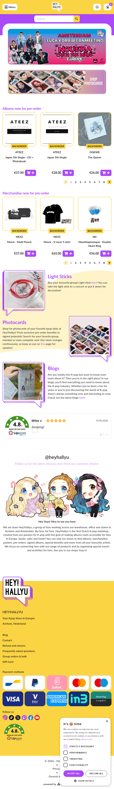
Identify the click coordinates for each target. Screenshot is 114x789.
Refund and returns (14, 645)
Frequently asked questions (19, 650)
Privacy (57, 768)
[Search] (76, 18)
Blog (5, 634)
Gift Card (8, 661)
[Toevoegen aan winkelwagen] (30, 173)
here (94, 282)
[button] (109, 182)
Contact (7, 640)
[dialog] (85, 752)
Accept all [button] (73, 773)
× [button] (107, 721)
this (43, 343)
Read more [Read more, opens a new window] (86, 739)
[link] (57, 426)
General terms (57, 776)
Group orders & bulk (15, 656)
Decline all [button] (96, 773)
